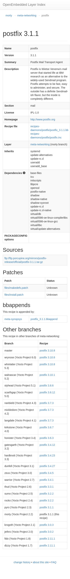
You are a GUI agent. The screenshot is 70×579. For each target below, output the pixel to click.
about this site (41, 562)
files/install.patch (14, 294)
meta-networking (26, 15)
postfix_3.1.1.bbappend (44, 319)
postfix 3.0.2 (47, 531)
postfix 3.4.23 (47, 455)
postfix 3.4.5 (47, 472)
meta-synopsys (13, 319)
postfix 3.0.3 (47, 524)
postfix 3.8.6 (47, 385)
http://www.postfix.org (42, 119)
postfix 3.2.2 (47, 493)
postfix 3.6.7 (47, 427)
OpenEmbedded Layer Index (24, 5)
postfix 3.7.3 (47, 403)
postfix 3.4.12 (47, 444)
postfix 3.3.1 (47, 486)
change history (22, 562)
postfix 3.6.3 (47, 437)
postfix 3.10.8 (47, 350)
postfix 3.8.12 (47, 392)
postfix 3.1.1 (47, 507)
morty (9, 15)
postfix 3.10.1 (47, 374)
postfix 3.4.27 (47, 466)
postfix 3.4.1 (47, 479)
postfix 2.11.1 (47, 538)
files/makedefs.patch (16, 287)
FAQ (53, 562)
